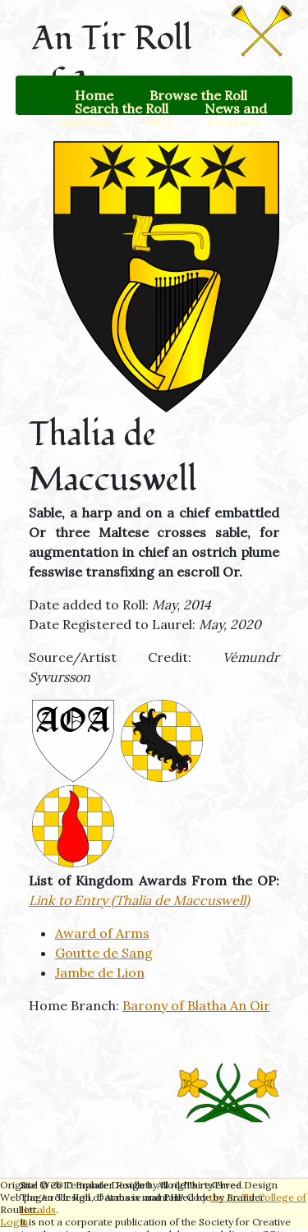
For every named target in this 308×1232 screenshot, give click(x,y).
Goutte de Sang (104, 953)
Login (14, 1222)
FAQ (158, 121)
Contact (234, 121)
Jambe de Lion (100, 972)
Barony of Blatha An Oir (196, 1005)
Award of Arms (102, 933)
